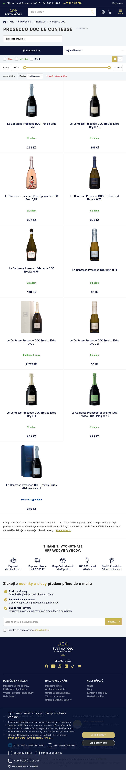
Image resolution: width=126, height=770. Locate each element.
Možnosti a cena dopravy (16, 686)
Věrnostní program (54, 696)
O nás (90, 686)
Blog (89, 689)
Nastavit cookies (95, 696)
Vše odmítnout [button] (98, 743)
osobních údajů (41, 630)
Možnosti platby (53, 686)
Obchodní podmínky (55, 689)
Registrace (117, 3)
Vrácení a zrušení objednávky (18, 693)
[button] (43, 738)
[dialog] (63, 739)
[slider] (24, 67)
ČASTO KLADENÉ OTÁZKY (58, 700)
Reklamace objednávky (15, 689)
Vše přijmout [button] (98, 735)
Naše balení (9, 696)
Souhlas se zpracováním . (26, 630)
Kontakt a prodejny (97, 693)
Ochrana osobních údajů (57, 693)
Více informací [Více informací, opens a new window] (59, 735)
